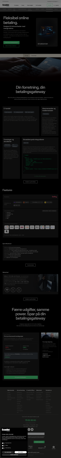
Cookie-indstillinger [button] (14, 454)
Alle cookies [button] (20, 452)
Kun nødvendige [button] (8, 452)
